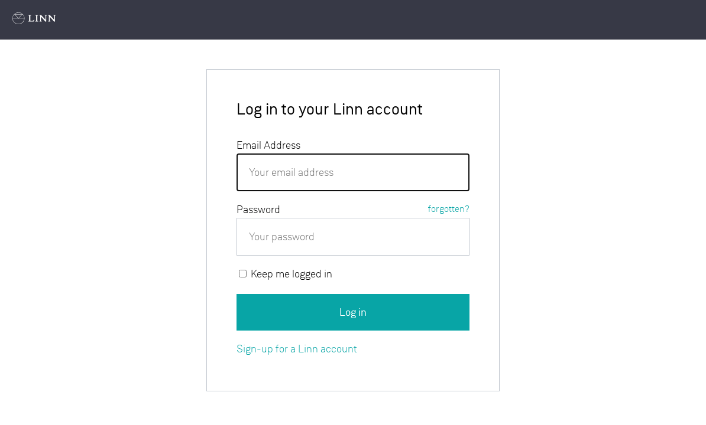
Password (353, 209)
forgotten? (448, 208)
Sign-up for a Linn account (297, 348)
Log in (353, 312)
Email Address (268, 145)
